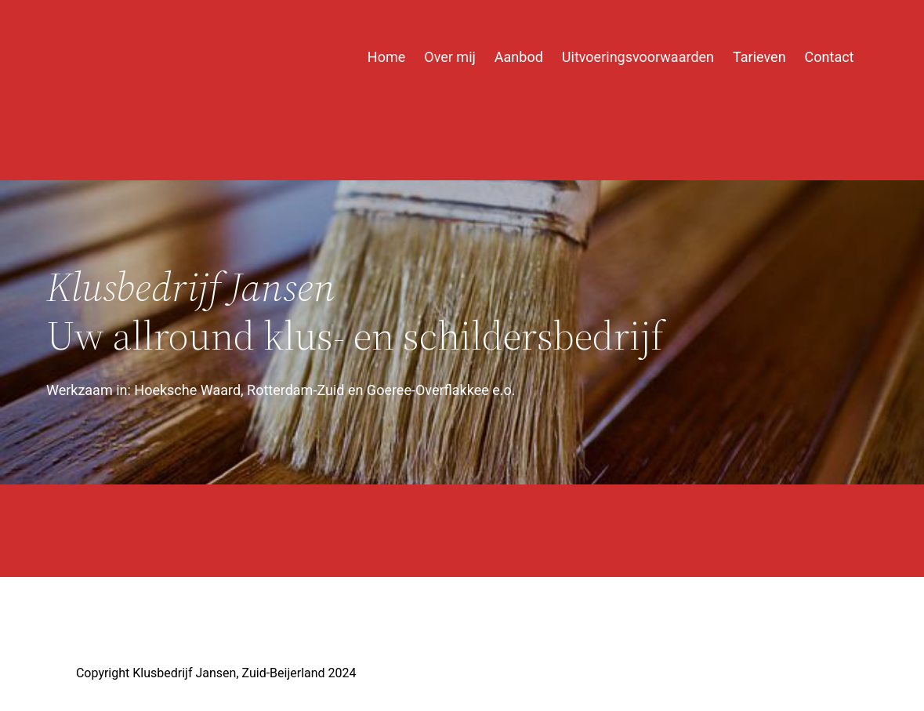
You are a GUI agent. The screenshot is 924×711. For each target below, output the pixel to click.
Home (386, 57)
